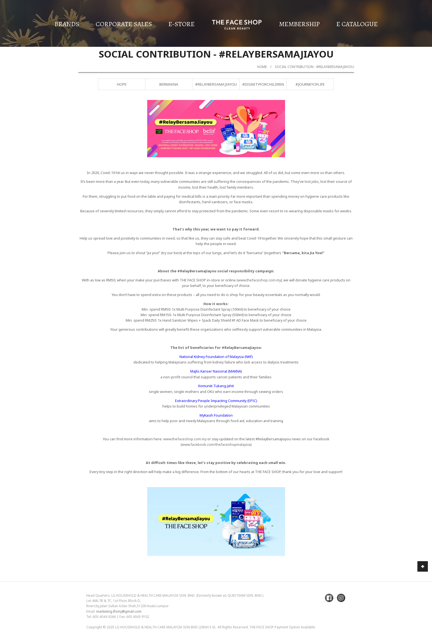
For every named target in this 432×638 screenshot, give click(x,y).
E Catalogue (357, 24)
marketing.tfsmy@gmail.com (118, 611)
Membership (299, 24)
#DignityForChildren (263, 84)
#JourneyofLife (310, 84)
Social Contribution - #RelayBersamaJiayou (314, 66)
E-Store (181, 24)
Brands (67, 24)
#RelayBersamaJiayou (216, 84)
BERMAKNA (168, 84)
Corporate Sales (124, 24)
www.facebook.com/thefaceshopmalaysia (216, 444)
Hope (122, 84)
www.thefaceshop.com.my (259, 280)
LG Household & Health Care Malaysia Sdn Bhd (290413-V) (165, 627)
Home (262, 66)
